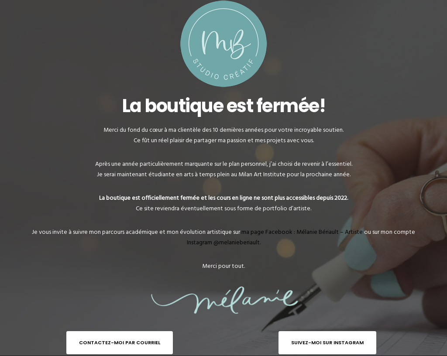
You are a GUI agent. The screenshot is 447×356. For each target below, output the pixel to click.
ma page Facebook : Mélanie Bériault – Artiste (302, 232)
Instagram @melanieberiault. (224, 242)
